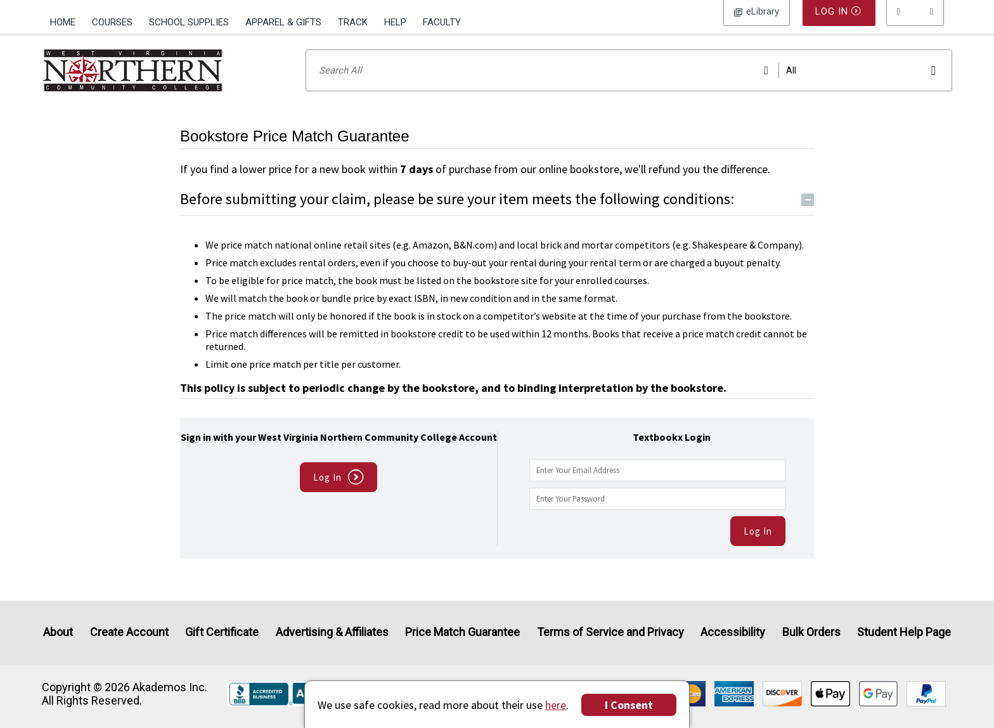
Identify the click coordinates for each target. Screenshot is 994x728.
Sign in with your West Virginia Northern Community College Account (339, 453)
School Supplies (189, 22)
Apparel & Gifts (283, 22)
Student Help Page (904, 632)
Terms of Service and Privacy (610, 632)
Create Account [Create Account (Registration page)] (129, 632)
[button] (915, 22)
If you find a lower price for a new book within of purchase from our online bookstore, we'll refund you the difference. (475, 185)
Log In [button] (756, 22)
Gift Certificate (222, 632)
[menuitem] (67, 21)
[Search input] (629, 87)
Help (395, 22)
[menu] (915, 22)
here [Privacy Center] (555, 705)
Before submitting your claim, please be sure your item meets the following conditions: (497, 215)
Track (353, 22)
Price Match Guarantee (462, 632)
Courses (112, 22)
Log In (758, 548)
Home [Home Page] (62, 22)
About (58, 632)
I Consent (629, 705)
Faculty (442, 22)
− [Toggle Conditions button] (807, 216)
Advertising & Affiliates (332, 632)
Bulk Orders (811, 632)
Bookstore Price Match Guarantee (295, 152)
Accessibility (732, 632)
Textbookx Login (672, 453)
